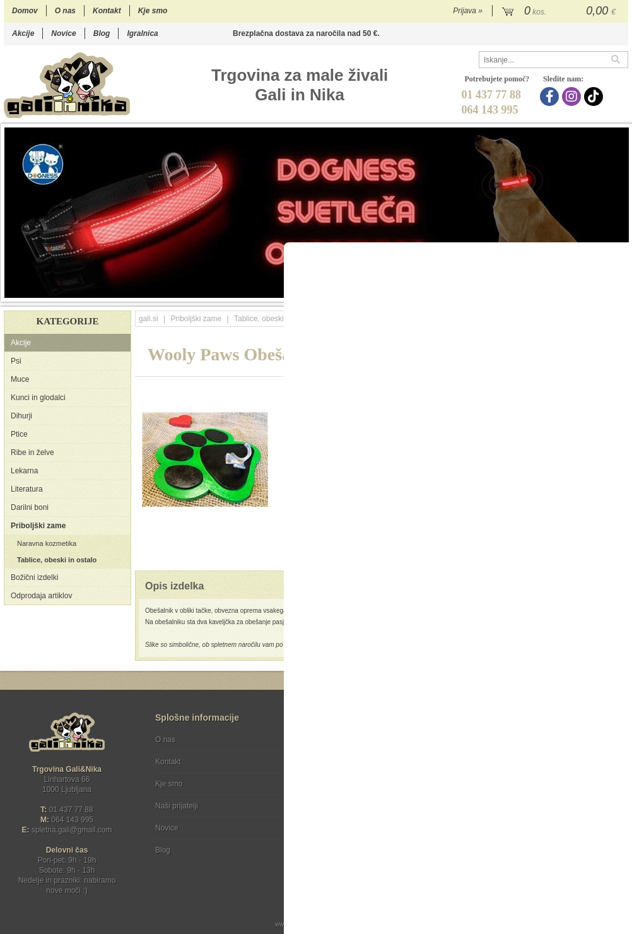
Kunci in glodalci (38, 397)
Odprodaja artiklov (41, 595)
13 (558, 291)
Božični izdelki (34, 577)
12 (545, 291)
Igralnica (142, 33)
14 (570, 291)
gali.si (148, 318)
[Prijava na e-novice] (616, 750)
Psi (16, 361)
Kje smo (153, 10)
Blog (101, 33)
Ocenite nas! (343, 845)
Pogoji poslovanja (336, 739)
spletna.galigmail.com (72, 829)
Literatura (27, 489)
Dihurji (21, 415)
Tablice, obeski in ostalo (57, 560)
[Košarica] (560, 11)
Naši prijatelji (176, 805)
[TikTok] (595, 96)
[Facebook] (551, 96)
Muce (20, 379)
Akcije (23, 33)
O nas (65, 10)
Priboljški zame (38, 525)
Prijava (468, 10)
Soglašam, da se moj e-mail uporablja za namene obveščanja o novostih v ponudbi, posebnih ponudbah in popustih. (543, 791)
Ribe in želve (32, 452)
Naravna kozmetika (46, 543)
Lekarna (24, 470)
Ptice (19, 434)
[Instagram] (573, 96)
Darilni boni (30, 507)
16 (596, 291)
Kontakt (107, 10)
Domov (25, 10)
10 (520, 291)
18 (621, 291)
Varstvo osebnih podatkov (350, 761)
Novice (63, 33)
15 (583, 291)
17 (608, 291)
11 (533, 291)
